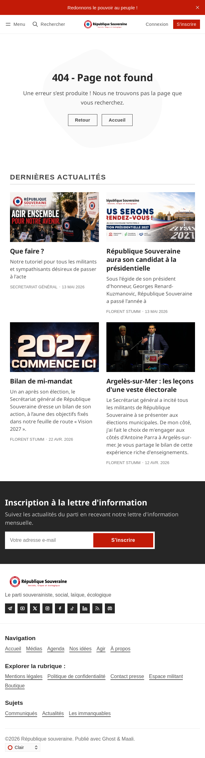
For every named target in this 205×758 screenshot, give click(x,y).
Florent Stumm (123, 311)
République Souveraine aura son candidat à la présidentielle (143, 259)
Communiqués (21, 713)
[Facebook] (60, 608)
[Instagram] (47, 608)
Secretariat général (33, 287)
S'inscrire (186, 24)
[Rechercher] (48, 24)
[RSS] (97, 608)
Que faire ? (27, 251)
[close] (198, 7)
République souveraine (46, 739)
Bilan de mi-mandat (41, 381)
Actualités (53, 713)
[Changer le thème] (22, 747)
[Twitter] (35, 608)
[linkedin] (85, 608)
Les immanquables (90, 713)
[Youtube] (22, 608)
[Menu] (16, 24)
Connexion (157, 24)
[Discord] (110, 608)
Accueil (117, 120)
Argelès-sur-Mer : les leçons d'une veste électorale (149, 385)
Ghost (109, 739)
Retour (82, 120)
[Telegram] (10, 608)
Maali (128, 739)
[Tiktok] (72, 608)
